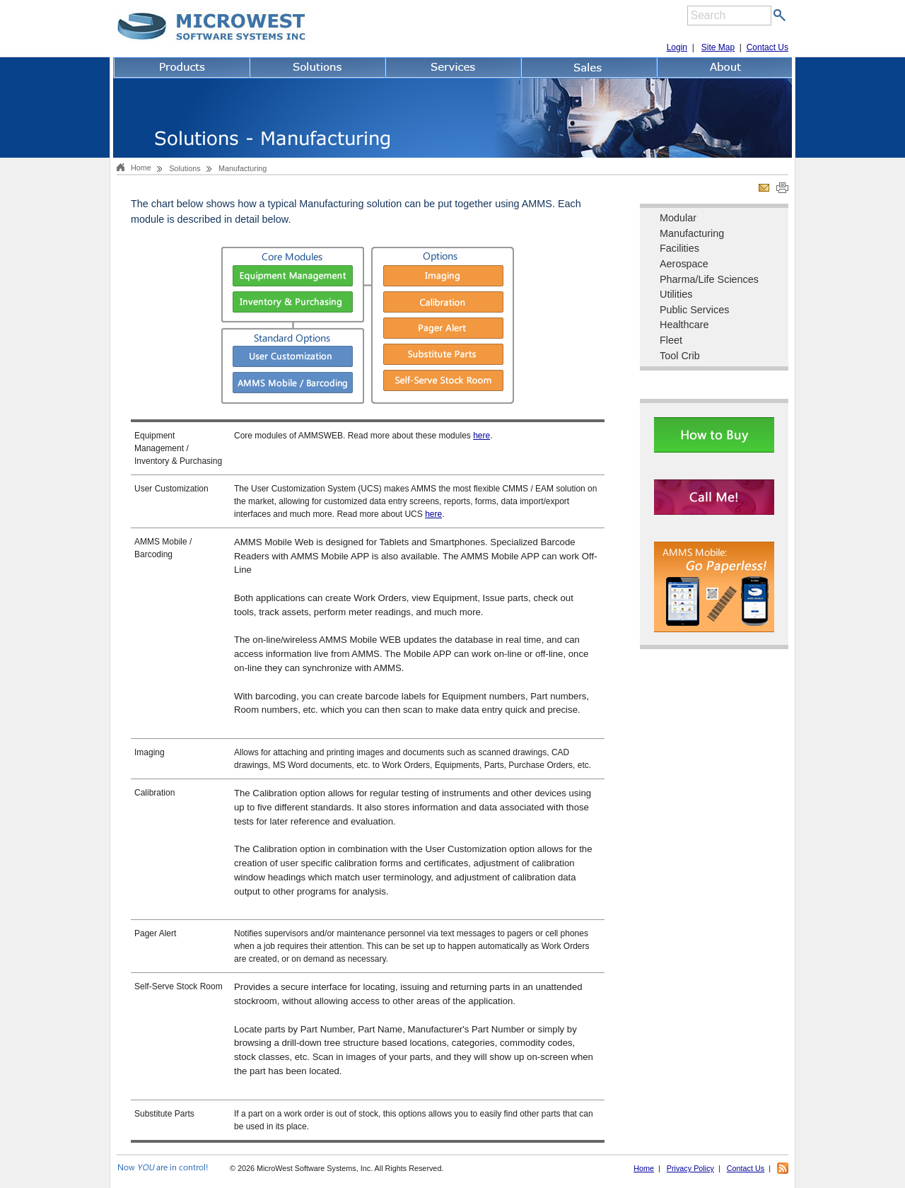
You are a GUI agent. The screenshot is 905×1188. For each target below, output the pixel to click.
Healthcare (684, 324)
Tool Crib (680, 355)
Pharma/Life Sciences (709, 279)
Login (677, 47)
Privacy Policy (690, 1168)
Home (141, 167)
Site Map (718, 47)
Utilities (676, 294)
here (481, 436)
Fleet (671, 340)
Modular (678, 217)
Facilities (679, 248)
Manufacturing (692, 233)
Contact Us (767, 47)
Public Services (694, 309)
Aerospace (684, 263)
